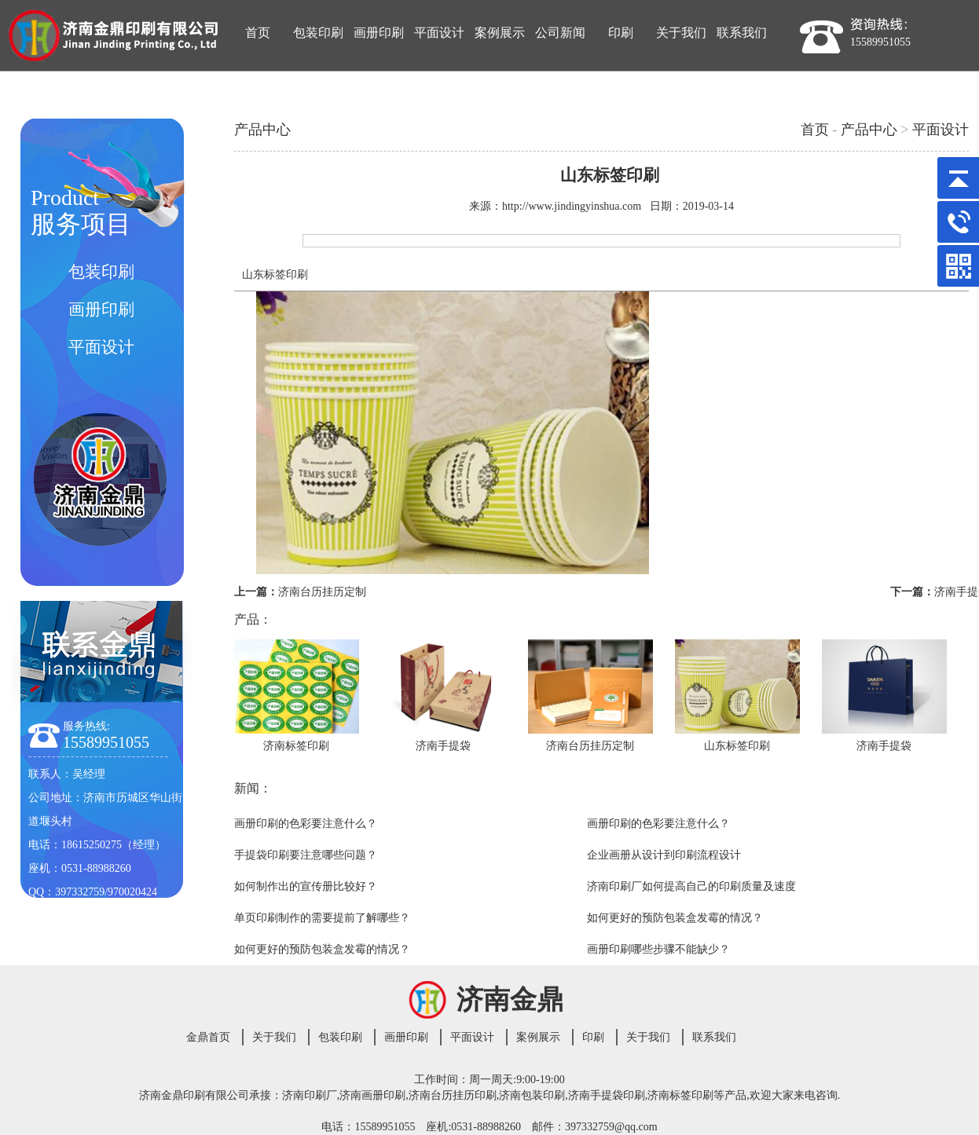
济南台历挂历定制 (322, 592)
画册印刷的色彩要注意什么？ (305, 823)
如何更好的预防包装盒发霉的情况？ (675, 918)
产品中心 (869, 129)
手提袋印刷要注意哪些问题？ (305, 855)
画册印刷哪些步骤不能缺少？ (658, 949)
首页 (815, 129)
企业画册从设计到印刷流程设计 (664, 855)
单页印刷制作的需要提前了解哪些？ (322, 918)
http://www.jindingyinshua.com (571, 206)
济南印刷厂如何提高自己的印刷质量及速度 (691, 886)
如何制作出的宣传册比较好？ (305, 886)
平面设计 (940, 129)
